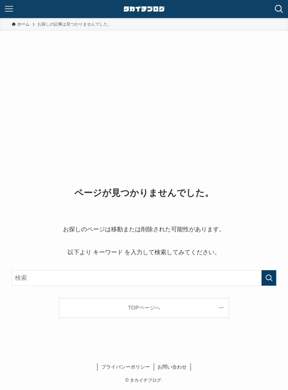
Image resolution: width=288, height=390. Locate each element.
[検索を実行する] (268, 278)
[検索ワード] (144, 278)
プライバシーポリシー (125, 367)
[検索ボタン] (279, 9)
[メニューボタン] (9, 9)
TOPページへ (144, 308)
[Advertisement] (144, 111)
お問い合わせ (172, 367)
